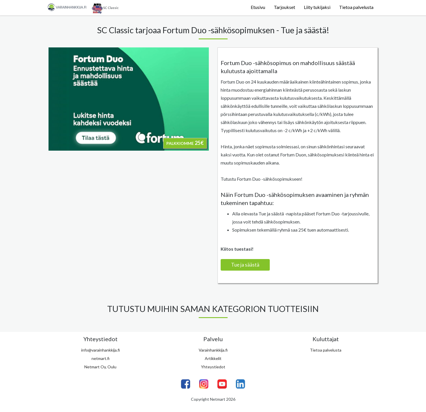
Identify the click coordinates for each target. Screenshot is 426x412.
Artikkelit (213, 358)
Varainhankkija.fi (213, 350)
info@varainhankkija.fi (100, 350)
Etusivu (258, 7)
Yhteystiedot (213, 366)
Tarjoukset (284, 7)
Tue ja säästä (245, 265)
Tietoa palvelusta (356, 7)
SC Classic (105, 8)
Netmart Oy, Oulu (100, 366)
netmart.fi (100, 358)
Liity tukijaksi (317, 7)
